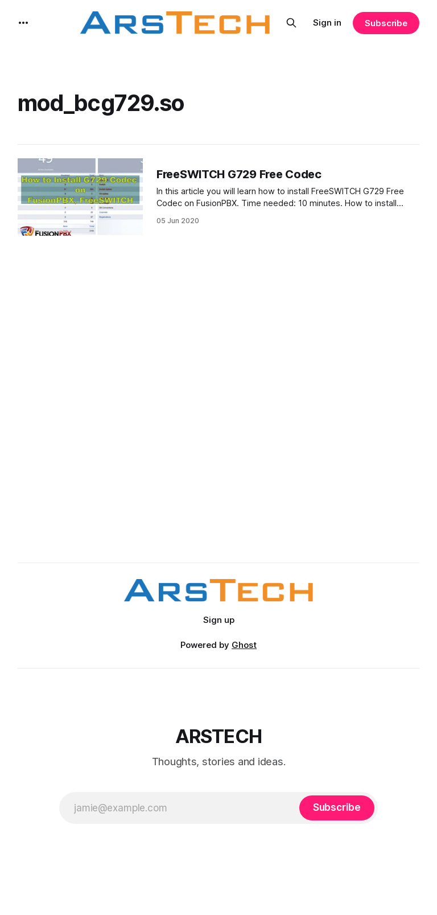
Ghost (244, 644)
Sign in (327, 22)
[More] (23, 23)
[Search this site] (291, 23)
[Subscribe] (336, 807)
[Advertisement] (220, 424)
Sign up (218, 619)
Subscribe (386, 23)
